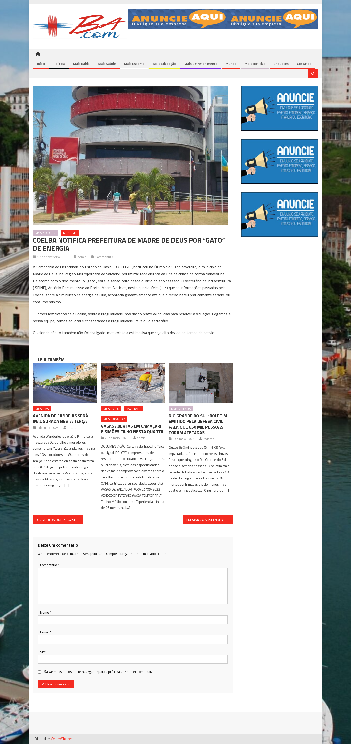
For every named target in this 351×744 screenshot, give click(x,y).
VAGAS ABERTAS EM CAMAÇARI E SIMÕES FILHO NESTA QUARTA (132, 429)
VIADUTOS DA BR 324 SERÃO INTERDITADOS (61, 520)
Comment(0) (104, 257)
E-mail (45, 632)
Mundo (231, 64)
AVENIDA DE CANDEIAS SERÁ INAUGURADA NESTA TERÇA (60, 419)
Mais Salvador (114, 419)
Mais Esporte (134, 64)
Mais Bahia (81, 64)
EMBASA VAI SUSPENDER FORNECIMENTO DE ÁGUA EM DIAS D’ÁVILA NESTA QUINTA (209, 520)
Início (41, 64)
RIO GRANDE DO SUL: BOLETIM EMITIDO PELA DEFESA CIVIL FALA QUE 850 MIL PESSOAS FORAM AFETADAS (198, 424)
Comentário (49, 565)
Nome (45, 612)
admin (82, 257)
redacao (73, 428)
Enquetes (281, 64)
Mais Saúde (107, 64)
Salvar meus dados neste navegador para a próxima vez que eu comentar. (98, 672)
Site (43, 652)
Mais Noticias (255, 64)
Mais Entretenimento (200, 64)
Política (59, 64)
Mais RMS (70, 233)
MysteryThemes (61, 738)
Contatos (304, 64)
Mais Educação (164, 64)
